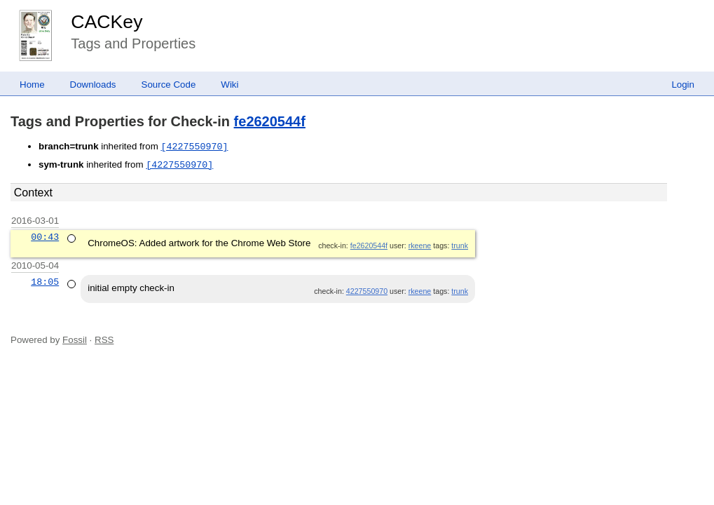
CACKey (106, 21)
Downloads (93, 84)
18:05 (45, 282)
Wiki (229, 84)
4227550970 (366, 291)
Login (682, 84)
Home (32, 84)
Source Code (169, 84)
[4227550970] (194, 146)
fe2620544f (269, 121)
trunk (459, 245)
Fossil (74, 340)
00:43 (45, 237)
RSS (104, 340)
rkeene (420, 245)
